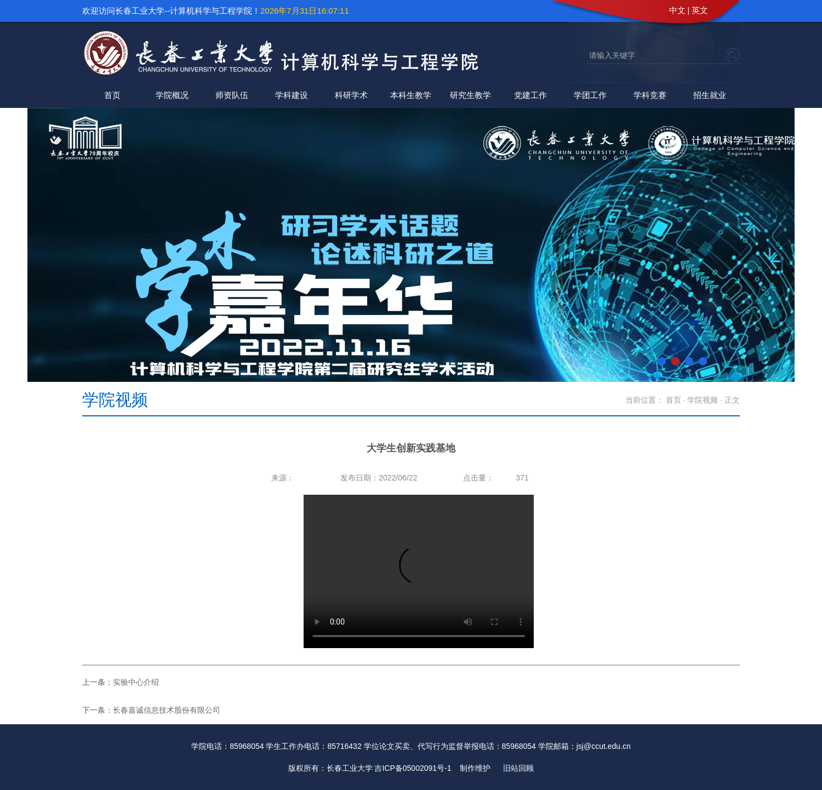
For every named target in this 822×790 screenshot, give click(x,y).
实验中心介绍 (136, 682)
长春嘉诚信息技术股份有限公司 (166, 710)
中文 (677, 10)
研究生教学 (470, 95)
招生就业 (709, 95)
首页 (112, 95)
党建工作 (530, 95)
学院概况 (172, 95)
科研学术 (351, 95)
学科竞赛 (649, 95)
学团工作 (590, 95)
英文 (700, 10)
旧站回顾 (518, 768)
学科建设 (291, 95)
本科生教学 (410, 95)
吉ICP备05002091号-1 (412, 768)
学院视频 (702, 400)
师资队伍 (231, 95)
